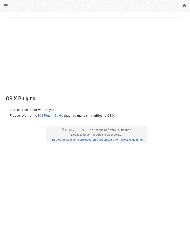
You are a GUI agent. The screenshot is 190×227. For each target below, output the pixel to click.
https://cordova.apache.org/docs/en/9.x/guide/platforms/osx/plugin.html (97, 139)
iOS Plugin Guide (50, 115)
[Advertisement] (95, 54)
